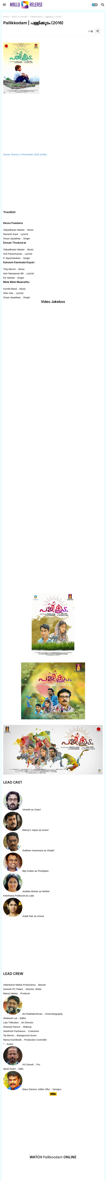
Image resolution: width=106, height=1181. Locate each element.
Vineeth (26, 809)
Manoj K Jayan (30, 830)
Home (6, 16)
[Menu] (4, 4)
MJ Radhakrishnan (32, 1013)
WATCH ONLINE (19, 16)
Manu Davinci (29, 1089)
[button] (95, 4)
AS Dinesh (28, 1064)
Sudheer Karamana (32, 850)
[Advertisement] (45, 183)
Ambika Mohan (30, 891)
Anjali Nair (27, 916)
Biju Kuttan (28, 870)
